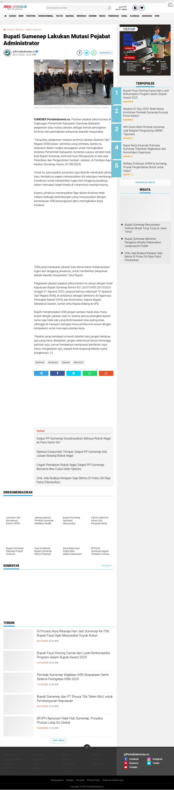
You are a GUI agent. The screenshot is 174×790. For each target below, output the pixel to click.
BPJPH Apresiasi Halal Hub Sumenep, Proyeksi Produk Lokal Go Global (72, 721)
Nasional (87, 16)
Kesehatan (39, 759)
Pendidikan (142, 16)
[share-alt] (41, 373)
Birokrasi (101, 16)
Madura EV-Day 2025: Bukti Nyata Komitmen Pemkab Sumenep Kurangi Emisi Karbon (148, 113)
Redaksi (68, 780)
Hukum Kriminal (57, 16)
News (26, 16)
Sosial (156, 16)
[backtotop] (87, 747)
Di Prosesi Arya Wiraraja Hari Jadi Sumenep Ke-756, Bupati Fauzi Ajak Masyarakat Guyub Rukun (70, 637)
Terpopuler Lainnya (145, 176)
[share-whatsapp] (94, 52)
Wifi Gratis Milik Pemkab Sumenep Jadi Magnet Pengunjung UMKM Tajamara (149, 128)
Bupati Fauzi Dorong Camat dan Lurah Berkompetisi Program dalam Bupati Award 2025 (73, 659)
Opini (35, 763)
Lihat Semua (58, 740)
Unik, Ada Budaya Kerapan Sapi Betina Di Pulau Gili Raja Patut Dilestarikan (144, 250)
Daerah (15, 16)
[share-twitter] (86, 52)
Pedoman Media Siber (115, 780)
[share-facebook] (79, 52)
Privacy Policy (94, 780)
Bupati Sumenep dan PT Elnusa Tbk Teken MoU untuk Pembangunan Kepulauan (71, 703)
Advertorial (10, 755)
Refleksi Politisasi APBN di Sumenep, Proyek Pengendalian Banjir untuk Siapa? (147, 165)
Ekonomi (115, 16)
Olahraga (8, 763)
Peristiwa (38, 16)
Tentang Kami (54, 780)
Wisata (128, 16)
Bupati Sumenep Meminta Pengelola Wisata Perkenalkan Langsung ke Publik (143, 236)
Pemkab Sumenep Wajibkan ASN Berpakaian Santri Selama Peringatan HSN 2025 (72, 681)
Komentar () (106, 52)
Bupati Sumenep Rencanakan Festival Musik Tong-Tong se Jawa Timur (146, 221)
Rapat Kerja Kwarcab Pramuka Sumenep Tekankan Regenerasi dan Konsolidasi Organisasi (149, 147)
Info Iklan (80, 780)
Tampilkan (107, 566)
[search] (78, 8)
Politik (74, 16)
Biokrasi (11, 29)
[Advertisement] (17, 111)
